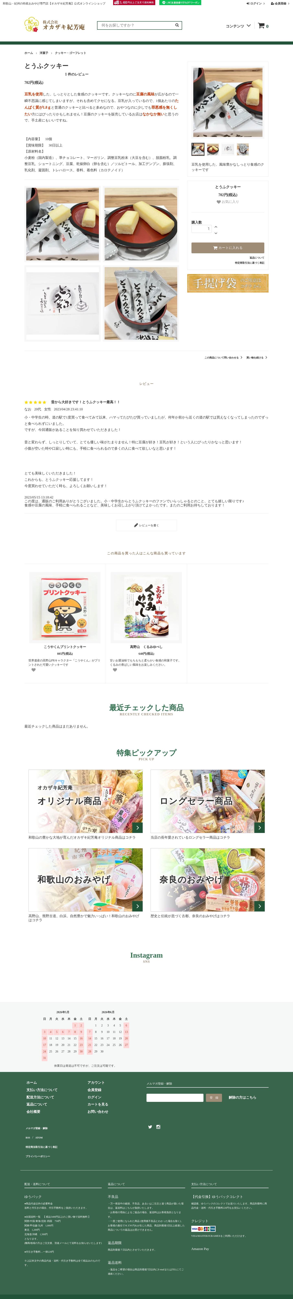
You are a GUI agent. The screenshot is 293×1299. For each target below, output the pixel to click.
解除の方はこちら (242, 1095)
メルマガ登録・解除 (40, 1125)
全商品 (29, 39)
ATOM (38, 1132)
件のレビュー (77, 74)
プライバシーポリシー (41, 1147)
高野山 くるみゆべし (146, 645)
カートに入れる (228, 248)
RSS (27, 1132)
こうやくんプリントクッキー (66, 645)
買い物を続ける (257, 357)
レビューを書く (146, 524)
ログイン (256, 3)
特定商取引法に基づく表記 (249, 262)
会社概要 (200, 39)
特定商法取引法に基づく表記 (46, 1140)
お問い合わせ (177, 39)
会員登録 (280, 3)
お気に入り (228, 202)
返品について (257, 257)
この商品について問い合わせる (224, 357)
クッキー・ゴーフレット (70, 53)
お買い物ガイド (121, 39)
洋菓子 (44, 53)
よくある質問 (150, 39)
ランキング (49, 39)
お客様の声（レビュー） (84, 39)
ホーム (28, 53)
